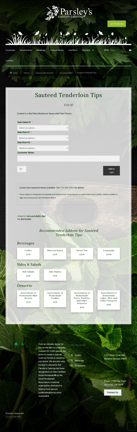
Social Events (26, 50)
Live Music (72, 50)
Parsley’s (86, 50)
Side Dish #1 (24, 132)
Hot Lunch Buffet (66, 72)
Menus (26, 72)
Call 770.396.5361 (116, 24)
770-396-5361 (67, 187)
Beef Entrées (26, 219)
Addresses (79, 360)
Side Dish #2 (24, 142)
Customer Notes (25, 152)
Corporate (10, 50)
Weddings (41, 50)
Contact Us (112, 392)
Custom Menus (57, 50)
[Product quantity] (21, 169)
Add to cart (111, 170)
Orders (78, 355)
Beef (44, 216)
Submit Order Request (45, 72)
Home (15, 72)
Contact (9, 60)
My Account (80, 365)
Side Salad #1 (25, 122)
